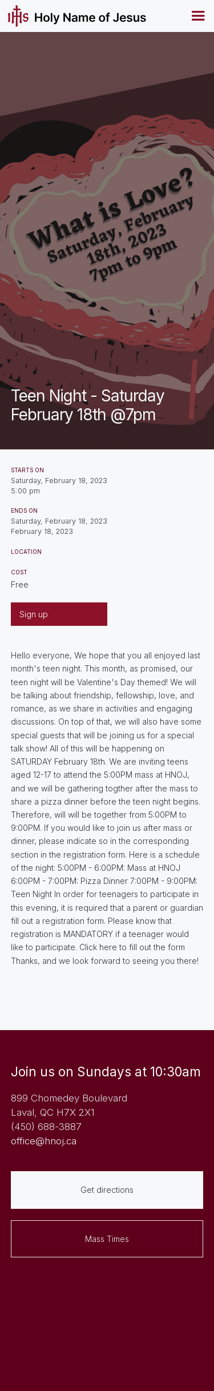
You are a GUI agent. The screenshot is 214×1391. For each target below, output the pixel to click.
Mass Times (107, 1239)
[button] (198, 16)
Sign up (33, 614)
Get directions (107, 1190)
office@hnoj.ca (43, 1141)
